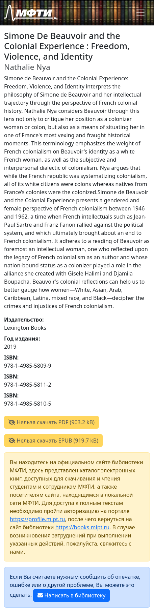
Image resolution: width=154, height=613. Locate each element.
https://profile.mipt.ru (37, 519)
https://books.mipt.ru (82, 527)
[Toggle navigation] (140, 12)
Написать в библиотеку (71, 595)
